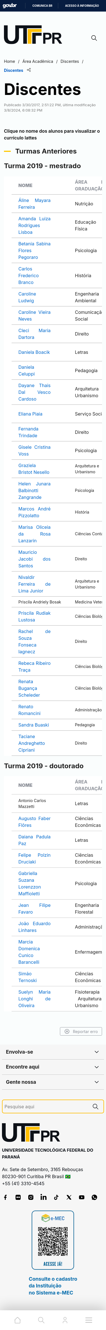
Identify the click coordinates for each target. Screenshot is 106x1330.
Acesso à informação (82, 5)
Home (9, 61)
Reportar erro (81, 1031)
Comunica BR (42, 5)
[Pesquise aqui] (46, 1107)
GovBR (10, 5)
